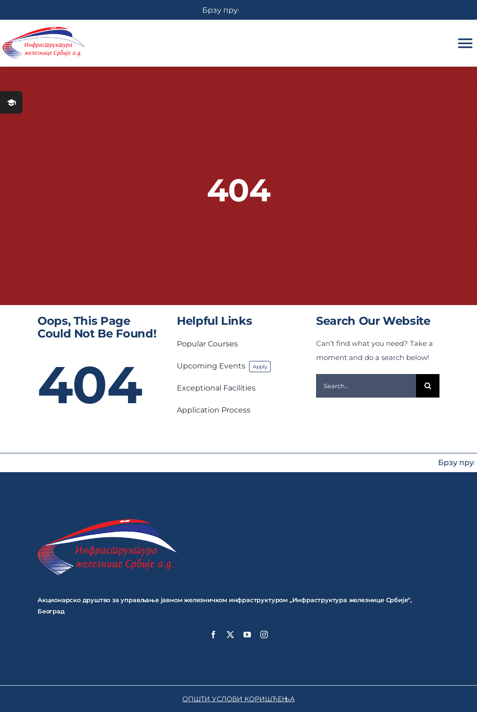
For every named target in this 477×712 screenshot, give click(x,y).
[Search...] (366, 386)
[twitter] (230, 634)
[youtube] (247, 634)
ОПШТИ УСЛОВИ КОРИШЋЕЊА (238, 699)
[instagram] (264, 634)
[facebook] (213, 634)
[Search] (427, 386)
